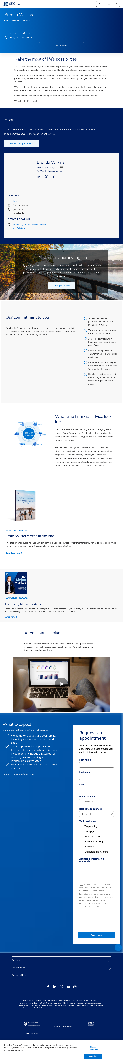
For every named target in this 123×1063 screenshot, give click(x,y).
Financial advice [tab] (18, 967)
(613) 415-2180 (21, 205)
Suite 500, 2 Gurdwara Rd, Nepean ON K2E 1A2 (29, 226)
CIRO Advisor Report (61, 1026)
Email (15, 201)
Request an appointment (21, 143)
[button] (108, 4)
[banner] (32, 4)
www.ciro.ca (32, 1033)
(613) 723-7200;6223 (21, 37)
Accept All (93, 1056)
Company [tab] (16, 960)
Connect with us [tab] (19, 975)
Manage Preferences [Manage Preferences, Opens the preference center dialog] (93, 1048)
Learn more (61, 45)
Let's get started (61, 285)
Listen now (10, 617)
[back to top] (118, 947)
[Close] (120, 1051)
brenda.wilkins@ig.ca (20, 33)
